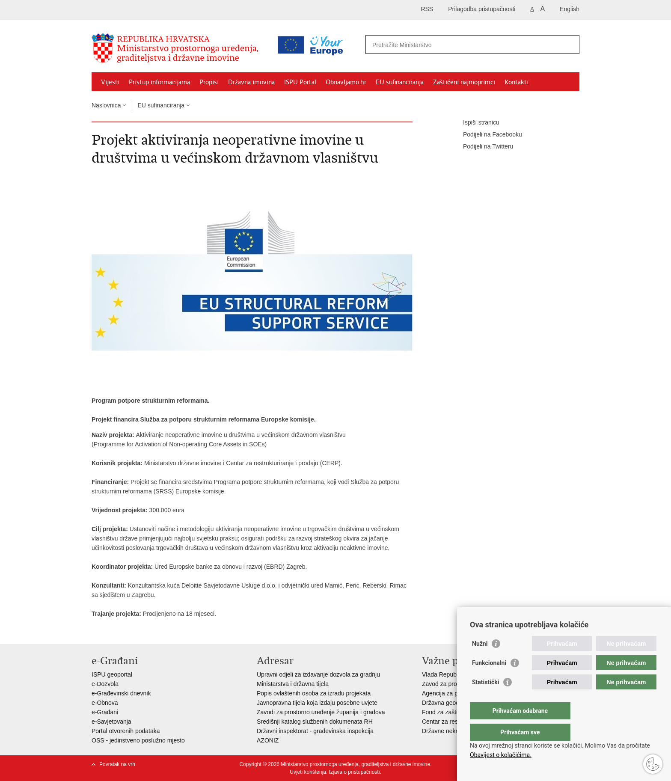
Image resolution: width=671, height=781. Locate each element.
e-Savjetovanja (111, 721)
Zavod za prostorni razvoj (455, 683)
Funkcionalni (489, 680)
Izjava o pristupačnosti (354, 772)
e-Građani (105, 712)
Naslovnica (106, 105)
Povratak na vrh (117, 764)
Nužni (479, 660)
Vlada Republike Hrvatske (456, 674)
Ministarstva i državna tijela (293, 683)
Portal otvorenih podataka (126, 731)
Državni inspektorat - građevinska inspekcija (315, 731)
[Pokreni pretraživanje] (569, 44)
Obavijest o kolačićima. (500, 754)
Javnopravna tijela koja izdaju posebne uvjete (317, 702)
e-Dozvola (105, 683)
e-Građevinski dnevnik (121, 693)
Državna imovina (251, 82)
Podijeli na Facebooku (486, 135)
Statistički (485, 699)
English (569, 9)
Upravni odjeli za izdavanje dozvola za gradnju (318, 674)
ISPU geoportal (112, 674)
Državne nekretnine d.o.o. (456, 731)
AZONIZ (268, 740)
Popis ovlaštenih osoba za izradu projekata (314, 693)
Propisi (209, 82)
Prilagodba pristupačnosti (481, 9)
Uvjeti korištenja (308, 772)
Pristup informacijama (159, 82)
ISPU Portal (300, 82)
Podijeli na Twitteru (482, 147)
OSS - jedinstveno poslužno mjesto (138, 740)
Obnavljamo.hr (346, 82)
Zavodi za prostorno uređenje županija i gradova (321, 712)
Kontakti (516, 82)
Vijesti (110, 82)
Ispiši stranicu (475, 123)
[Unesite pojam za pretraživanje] (435, 45)
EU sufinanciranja (400, 82)
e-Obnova (105, 702)
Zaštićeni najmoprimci (464, 82)
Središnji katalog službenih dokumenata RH (315, 721)
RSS (427, 9)
